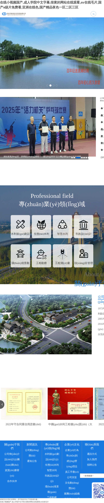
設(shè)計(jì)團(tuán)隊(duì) (12, 480)
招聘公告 (92, 482)
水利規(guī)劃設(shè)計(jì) (52, 475)
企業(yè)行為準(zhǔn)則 (72, 471)
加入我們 (92, 477)
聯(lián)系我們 (92, 464)
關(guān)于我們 (12, 464)
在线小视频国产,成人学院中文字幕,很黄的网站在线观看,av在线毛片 (24, 502)
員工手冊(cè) (72, 489)
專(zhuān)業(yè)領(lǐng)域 (52, 464)
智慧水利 (52, 488)
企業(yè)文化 (71, 462)
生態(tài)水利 (52, 482)
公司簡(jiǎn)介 (12, 472)
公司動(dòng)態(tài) (32, 471)
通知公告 (32, 479)
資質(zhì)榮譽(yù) (12, 491)
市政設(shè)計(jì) (52, 496)
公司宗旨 (72, 495)
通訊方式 (92, 472)
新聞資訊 (32, 462)
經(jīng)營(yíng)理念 (71, 482)
